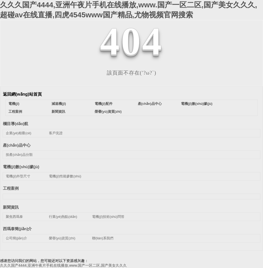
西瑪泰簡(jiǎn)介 (17, 228)
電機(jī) (13, 104)
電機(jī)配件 (104, 104)
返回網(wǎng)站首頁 (22, 94)
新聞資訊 (58, 112)
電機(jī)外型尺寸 (18, 176)
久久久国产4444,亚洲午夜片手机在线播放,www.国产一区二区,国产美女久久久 (63, 265)
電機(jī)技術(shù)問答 (108, 217)
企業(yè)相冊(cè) (18, 133)
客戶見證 (56, 133)
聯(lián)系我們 (102, 238)
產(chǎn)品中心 (150, 104)
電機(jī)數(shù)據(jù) (197, 104)
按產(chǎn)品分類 (19, 155)
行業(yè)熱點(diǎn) (63, 217)
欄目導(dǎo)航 (15, 123)
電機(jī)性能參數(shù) (65, 176)
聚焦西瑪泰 (14, 217)
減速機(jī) (59, 104)
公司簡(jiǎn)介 (16, 238)
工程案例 (15, 112)
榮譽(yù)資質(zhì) (108, 112)
